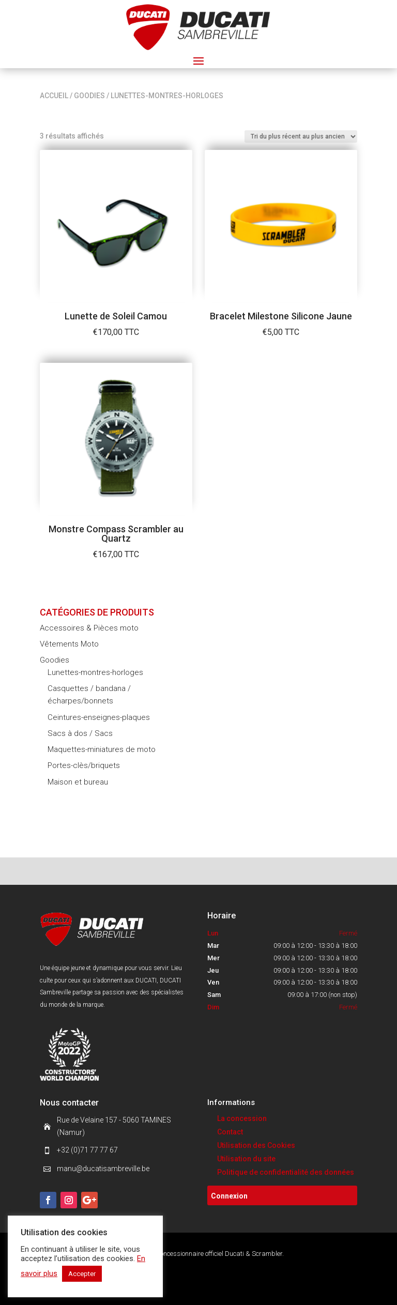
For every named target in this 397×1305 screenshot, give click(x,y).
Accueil (54, 95)
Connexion (229, 1196)
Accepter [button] (82, 1274)
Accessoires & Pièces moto (89, 628)
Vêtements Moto (69, 644)
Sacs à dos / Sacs (80, 733)
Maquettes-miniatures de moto (102, 749)
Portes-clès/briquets (84, 765)
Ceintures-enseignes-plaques (99, 717)
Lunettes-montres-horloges (95, 672)
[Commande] (301, 136)
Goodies (89, 95)
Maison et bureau (78, 782)
